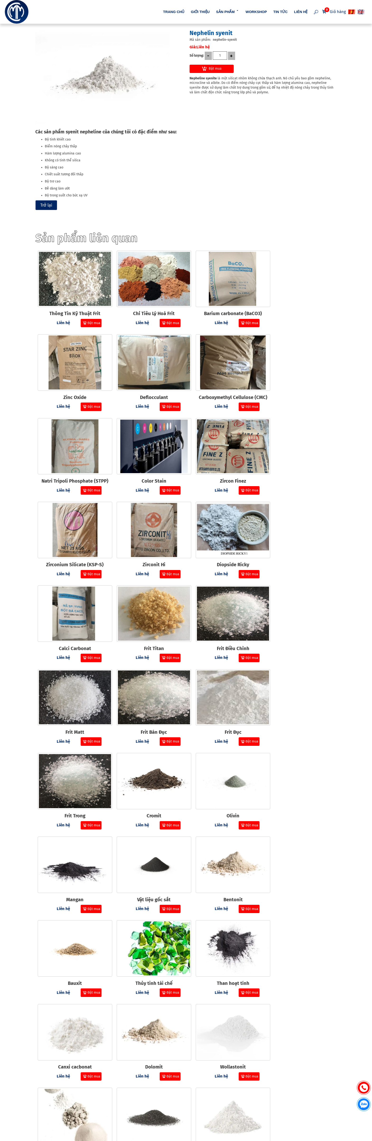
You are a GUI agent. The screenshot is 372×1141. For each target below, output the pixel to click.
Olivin (73, 714)
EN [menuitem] (361, 11)
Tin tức (280, 12)
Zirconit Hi (223, 472)
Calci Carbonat (73, 553)
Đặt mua (215, 69)
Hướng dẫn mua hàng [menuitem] (185, 1086)
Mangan (148, 714)
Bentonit (299, 714)
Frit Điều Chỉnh (223, 553)
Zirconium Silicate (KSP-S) (148, 472)
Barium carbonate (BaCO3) (224, 310)
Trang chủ (173, 12)
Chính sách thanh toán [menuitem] (186, 1094)
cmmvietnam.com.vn (61, 1127)
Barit (148, 957)
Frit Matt (299, 553)
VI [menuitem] (351, 11)
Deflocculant (73, 391)
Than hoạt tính (223, 795)
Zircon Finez (73, 472)
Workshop (256, 12)
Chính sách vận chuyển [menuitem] (186, 1103)
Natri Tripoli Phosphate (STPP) (223, 391)
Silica (299, 1038)
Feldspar (223, 1038)
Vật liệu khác (224, 876)
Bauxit (73, 795)
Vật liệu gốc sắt (223, 714)
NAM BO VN (178, 1137)
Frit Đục (148, 634)
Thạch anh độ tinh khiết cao (223, 957)
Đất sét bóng (299, 957)
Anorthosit (299, 876)
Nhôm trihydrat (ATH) (148, 1038)
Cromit (299, 634)
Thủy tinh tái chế (148, 795)
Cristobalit (73, 1038)
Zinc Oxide (299, 310)
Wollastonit (148, 876)
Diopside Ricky (299, 472)
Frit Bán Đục (73, 634)
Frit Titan (148, 553)
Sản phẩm (227, 11)
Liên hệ (300, 12)
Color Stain (299, 391)
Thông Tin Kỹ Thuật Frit (72, 310)
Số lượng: (197, 56)
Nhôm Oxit (72, 957)
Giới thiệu (200, 12)
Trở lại (46, 205)
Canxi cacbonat (299, 795)
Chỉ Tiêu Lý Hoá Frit (148, 310)
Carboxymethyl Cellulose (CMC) (148, 391)
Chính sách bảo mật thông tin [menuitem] (191, 1111)
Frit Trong (223, 634)
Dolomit (73, 876)
